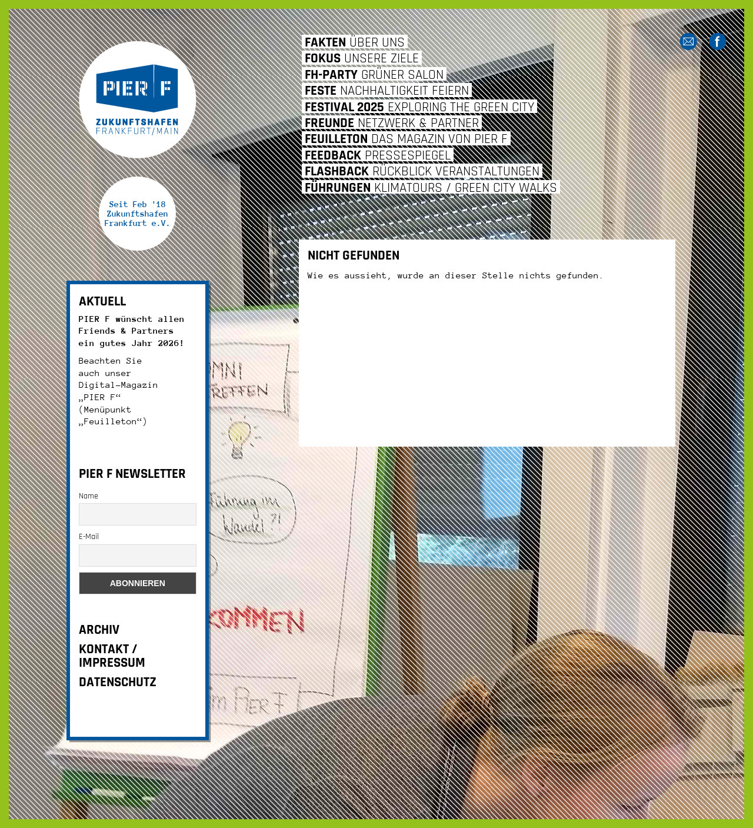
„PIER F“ (100, 397)
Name (88, 496)
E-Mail (89, 536)
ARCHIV (99, 630)
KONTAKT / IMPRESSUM (112, 656)
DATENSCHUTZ (117, 682)
